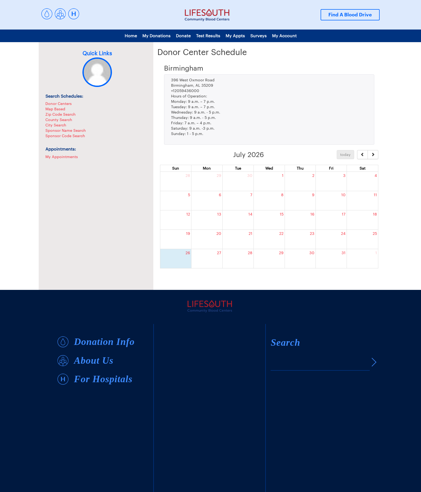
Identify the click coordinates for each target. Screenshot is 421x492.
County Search (58, 119)
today (345, 154)
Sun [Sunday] (175, 168)
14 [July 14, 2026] (250, 214)
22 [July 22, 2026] (281, 233)
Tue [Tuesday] (238, 168)
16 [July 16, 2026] (312, 214)
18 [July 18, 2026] (375, 214)
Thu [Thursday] (300, 168)
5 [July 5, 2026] (189, 194)
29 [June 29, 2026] (219, 175)
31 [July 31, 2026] (344, 252)
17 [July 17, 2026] (344, 214)
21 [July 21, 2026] (250, 233)
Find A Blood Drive (350, 14)
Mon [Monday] (207, 168)
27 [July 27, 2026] (219, 252)
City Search (55, 125)
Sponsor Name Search (65, 130)
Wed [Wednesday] (269, 168)
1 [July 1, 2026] (283, 175)
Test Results (208, 35)
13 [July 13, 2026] (219, 214)
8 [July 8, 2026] (282, 194)
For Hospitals (103, 379)
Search (285, 342)
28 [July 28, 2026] (250, 252)
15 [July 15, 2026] (282, 214)
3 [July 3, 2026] (344, 175)
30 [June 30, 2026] (249, 175)
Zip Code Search (60, 114)
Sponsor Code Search (65, 135)
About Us (93, 360)
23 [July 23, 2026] (312, 233)
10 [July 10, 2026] (343, 194)
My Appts (235, 35)
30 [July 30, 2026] (311, 252)
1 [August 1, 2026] (376, 252)
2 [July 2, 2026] (313, 175)
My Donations (156, 35)
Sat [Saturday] (362, 168)
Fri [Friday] (331, 168)
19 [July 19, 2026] (188, 233)
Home (131, 35)
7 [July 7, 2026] (251, 194)
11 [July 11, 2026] (375, 194)
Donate (183, 35)
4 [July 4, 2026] (376, 175)
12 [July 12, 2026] (188, 214)
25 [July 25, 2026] (375, 233)
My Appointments (61, 156)
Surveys (258, 35)
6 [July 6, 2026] (220, 194)
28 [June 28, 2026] (188, 175)
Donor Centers (58, 103)
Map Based (55, 109)
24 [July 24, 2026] (343, 233)
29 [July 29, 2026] (281, 252)
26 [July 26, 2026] (188, 252)
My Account (284, 35)
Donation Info (104, 341)
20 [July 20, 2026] (218, 233)
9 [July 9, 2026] (313, 194)
